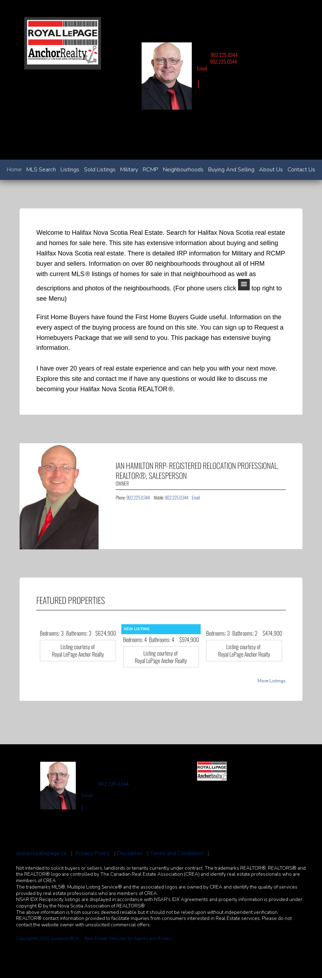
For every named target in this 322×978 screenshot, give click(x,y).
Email (202, 68)
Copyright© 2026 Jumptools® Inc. (48, 938)
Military (129, 170)
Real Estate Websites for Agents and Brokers (129, 938)
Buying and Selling (231, 170)
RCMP (150, 170)
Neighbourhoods (183, 170)
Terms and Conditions (176, 853)
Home (14, 170)
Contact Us (301, 170)
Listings (69, 170)
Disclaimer (130, 853)
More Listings (272, 681)
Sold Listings (100, 170)
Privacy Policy (92, 853)
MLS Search (41, 170)
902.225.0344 (224, 54)
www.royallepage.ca (41, 853)
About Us (271, 170)
